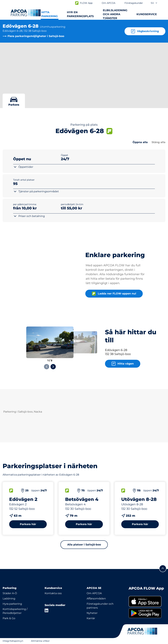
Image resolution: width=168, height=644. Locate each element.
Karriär (91, 618)
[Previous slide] (46, 366)
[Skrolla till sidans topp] (162, 568)
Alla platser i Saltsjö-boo (84, 544)
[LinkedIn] (47, 610)
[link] (147, 601)
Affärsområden (96, 598)
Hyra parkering (12, 603)
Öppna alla (140, 142)
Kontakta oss (53, 593)
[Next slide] (53, 366)
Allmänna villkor (40, 640)
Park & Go (9, 618)
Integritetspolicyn (13, 640)
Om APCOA (94, 593)
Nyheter (92, 613)
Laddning (9, 598)
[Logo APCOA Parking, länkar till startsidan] (25, 13)
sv (154, 2)
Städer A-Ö (10, 593)
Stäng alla (158, 142)
